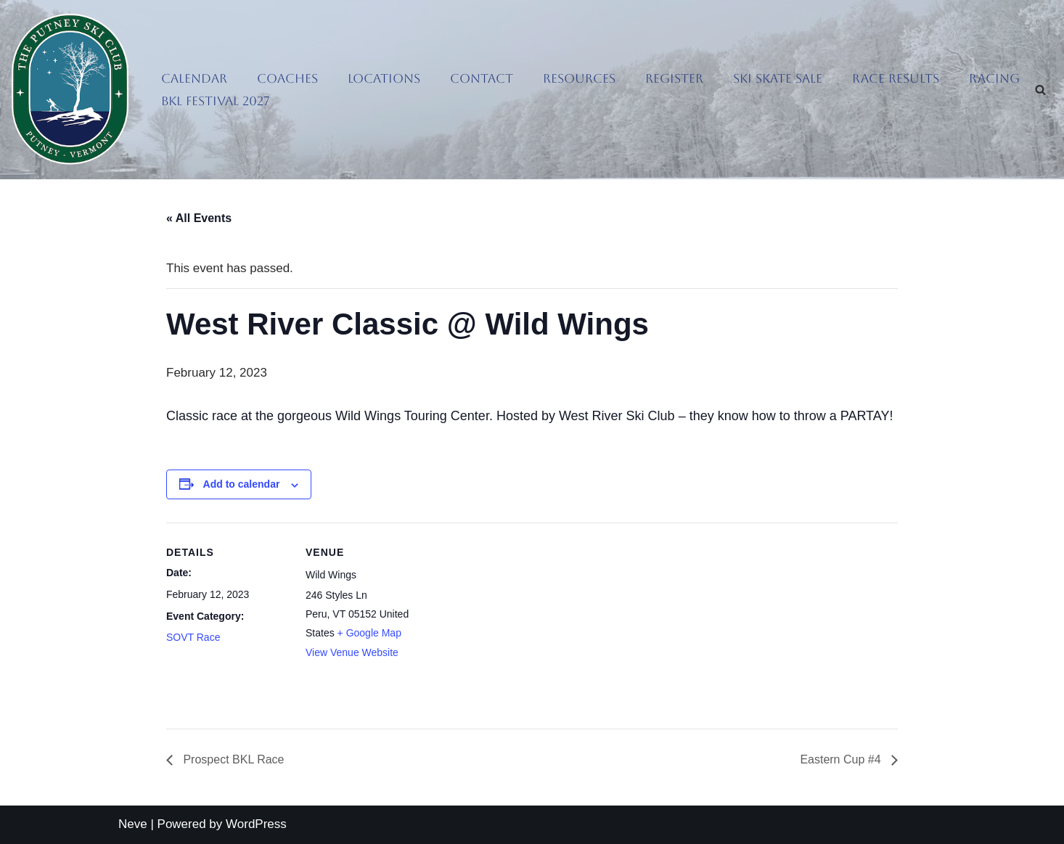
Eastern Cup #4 (842, 759)
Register (674, 78)
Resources (579, 78)
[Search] (1040, 89)
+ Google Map (369, 633)
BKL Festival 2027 (215, 101)
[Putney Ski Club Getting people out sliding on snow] (73, 89)
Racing (994, 78)
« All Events (199, 218)
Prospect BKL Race (232, 759)
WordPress (256, 824)
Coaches (287, 78)
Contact (481, 78)
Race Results (895, 78)
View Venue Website (352, 652)
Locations (384, 78)
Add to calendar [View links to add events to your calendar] (241, 484)
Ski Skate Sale (777, 78)
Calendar (194, 78)
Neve (132, 824)
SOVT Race (193, 637)
